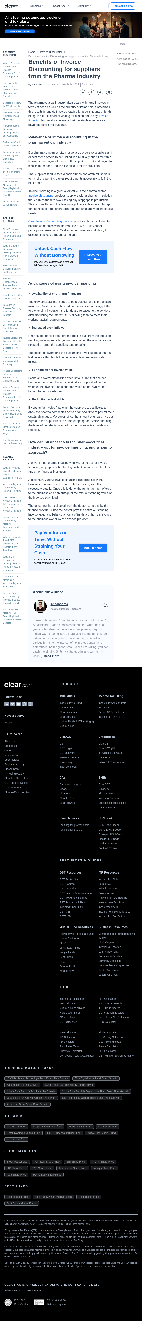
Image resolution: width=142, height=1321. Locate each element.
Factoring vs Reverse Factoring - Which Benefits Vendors (12, 310)
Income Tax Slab (108, 879)
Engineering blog (14, 764)
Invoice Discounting (51, 52)
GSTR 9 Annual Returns (73, 897)
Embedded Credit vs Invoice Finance (12, 144)
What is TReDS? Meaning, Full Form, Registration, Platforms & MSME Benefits (12, 188)
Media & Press (12, 755)
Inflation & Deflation (110, 947)
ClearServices (68, 716)
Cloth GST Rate (108, 843)
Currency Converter (71, 1051)
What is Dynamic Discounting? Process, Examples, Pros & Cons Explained (12, 70)
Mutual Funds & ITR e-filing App (78, 721)
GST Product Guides (16, 782)
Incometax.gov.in (108, 907)
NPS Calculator (107, 1021)
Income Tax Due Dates (112, 916)
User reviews (11, 759)
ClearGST (104, 743)
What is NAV (67, 970)
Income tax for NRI (109, 716)
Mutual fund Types (70, 938)
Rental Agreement (109, 970)
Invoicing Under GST (72, 907)
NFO (62, 961)
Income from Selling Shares (114, 911)
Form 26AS (105, 883)
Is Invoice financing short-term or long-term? (12, 172)
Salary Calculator (108, 1046)
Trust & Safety (12, 787)
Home (31, 52)
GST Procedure (68, 888)
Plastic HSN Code (109, 838)
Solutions (38, 5)
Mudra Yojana (106, 942)
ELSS (63, 943)
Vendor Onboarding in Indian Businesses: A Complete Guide (12, 376)
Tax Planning (67, 707)
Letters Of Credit (108, 974)
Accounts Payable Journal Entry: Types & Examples (12, 487)
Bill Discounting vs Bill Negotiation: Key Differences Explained (12, 326)
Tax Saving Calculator (111, 1037)
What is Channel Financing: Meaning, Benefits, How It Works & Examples (12, 252)
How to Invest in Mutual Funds (77, 933)
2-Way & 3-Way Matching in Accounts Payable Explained (12, 581)
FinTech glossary (14, 773)
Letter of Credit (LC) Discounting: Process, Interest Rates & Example (11, 598)
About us (9, 741)
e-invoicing (66, 762)
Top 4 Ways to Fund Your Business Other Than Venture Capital (10, 90)
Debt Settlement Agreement (114, 965)
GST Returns (67, 883)
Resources (61, 5)
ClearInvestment (69, 712)
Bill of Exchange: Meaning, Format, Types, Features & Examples (12, 234)
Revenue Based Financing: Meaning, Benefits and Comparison (12, 131)
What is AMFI (67, 966)
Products (15, 5)
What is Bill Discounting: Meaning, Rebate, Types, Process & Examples (12, 563)
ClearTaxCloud (68, 798)
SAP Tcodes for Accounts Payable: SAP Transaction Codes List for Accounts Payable (12, 504)
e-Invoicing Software (110, 752)
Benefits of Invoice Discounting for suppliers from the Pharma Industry (68, 56)
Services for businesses (112, 802)
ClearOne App (107, 807)
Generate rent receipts (111, 1012)
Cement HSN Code (110, 829)
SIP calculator (67, 1017)
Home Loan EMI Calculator (114, 1017)
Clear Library (11, 768)
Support (8, 722)
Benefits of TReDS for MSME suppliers (12, 105)
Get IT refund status (110, 1041)
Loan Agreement (108, 951)
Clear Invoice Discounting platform (51, 221)
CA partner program (71, 784)
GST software (67, 752)
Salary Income (107, 893)
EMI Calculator (68, 1003)
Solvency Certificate (110, 960)
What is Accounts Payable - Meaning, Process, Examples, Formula (12, 473)
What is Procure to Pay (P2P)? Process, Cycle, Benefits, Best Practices (12, 544)
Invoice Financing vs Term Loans (11, 203)
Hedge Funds (67, 952)
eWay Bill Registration (111, 762)
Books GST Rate (108, 848)
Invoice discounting (41, 195)
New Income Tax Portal (112, 902)
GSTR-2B (65, 911)
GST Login (66, 748)
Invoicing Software (109, 798)
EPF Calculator (107, 1051)
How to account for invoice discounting (12, 442)
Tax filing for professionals (74, 825)
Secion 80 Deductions (111, 712)
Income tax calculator (72, 998)
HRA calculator (68, 1032)
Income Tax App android (112, 702)
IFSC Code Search (109, 1008)
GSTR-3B (65, 916)
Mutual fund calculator (72, 1008)
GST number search (110, 1003)
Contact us (10, 745)
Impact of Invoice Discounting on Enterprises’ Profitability (11, 157)
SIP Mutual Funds (70, 947)
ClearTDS (104, 757)
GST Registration (69, 879)
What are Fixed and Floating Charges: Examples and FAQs (12, 428)
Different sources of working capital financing (12, 361)
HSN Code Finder (109, 825)
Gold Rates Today (70, 1046)
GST (62, 743)
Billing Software (107, 793)
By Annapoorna (36, 84)
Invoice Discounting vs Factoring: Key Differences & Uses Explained (12, 412)
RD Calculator (68, 1037)
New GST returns (70, 757)
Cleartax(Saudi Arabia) (17, 792)
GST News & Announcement (76, 893)
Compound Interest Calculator (77, 1055)
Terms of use (33, 1290)
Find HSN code (107, 1032)
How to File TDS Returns (113, 897)
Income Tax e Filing (71, 702)
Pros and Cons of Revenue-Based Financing (11, 116)
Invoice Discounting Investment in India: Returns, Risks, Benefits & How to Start (12, 345)
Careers (9, 750)
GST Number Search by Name (116, 1055)
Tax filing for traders (71, 829)
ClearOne (104, 788)
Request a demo (123, 5)
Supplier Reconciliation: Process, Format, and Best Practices (12, 283)
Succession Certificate (111, 956)
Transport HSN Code (111, 834)
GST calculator (68, 1021)
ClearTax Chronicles (16, 778)
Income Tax (105, 707)
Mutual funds (67, 726)
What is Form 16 (108, 888)
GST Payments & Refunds (75, 902)
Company (86, 5)
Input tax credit (68, 766)
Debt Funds (66, 956)
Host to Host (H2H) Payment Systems (12, 297)
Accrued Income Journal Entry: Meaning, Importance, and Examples (11, 524)
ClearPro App (67, 802)
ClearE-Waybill (107, 748)
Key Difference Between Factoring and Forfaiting (12, 269)
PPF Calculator (107, 998)
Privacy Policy (12, 1290)
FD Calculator (67, 1041)
